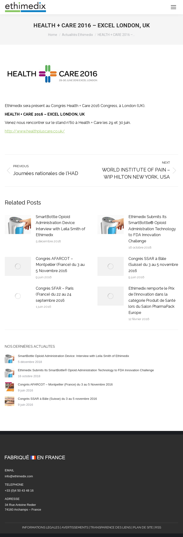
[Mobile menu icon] (173, 7)
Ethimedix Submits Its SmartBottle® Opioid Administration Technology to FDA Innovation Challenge (152, 229)
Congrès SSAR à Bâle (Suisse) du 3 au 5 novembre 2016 (153, 264)
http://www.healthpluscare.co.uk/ (35, 131)
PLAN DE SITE (143, 527)
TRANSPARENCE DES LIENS (110, 527)
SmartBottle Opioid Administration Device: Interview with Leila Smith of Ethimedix (60, 226)
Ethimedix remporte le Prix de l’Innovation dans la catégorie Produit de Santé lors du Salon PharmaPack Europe (151, 300)
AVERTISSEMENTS (74, 527)
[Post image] (18, 224)
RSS (158, 527)
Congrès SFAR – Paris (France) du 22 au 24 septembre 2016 (55, 294)
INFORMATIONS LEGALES (40, 527)
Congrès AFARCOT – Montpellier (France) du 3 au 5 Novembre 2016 (60, 264)
